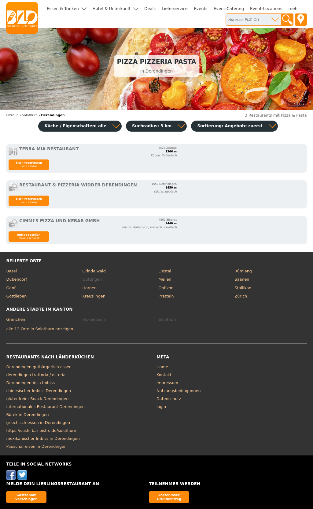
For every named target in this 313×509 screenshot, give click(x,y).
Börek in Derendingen (27, 414)
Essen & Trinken (63, 8)
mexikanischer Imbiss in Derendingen (42, 438)
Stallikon (243, 288)
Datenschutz (168, 398)
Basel (11, 271)
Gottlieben (16, 296)
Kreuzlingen (93, 296)
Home (162, 367)
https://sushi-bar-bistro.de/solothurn (41, 430)
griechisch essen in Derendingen (38, 422)
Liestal (165, 271)
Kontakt (163, 374)
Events (201, 8)
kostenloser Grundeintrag (169, 497)
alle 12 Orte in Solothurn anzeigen (39, 329)
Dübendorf (16, 279)
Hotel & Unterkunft (112, 8)
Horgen (89, 288)
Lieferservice (175, 8)
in (12, 115)
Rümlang (243, 271)
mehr (294, 8)
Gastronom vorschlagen (26, 497)
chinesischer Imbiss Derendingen (38, 390)
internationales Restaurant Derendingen (45, 406)
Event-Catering (229, 8)
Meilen (165, 279)
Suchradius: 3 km (151, 126)
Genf (10, 288)
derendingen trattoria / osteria (35, 374)
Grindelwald (93, 271)
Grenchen (15, 319)
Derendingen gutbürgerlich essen (39, 367)
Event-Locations (266, 8)
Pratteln (166, 296)
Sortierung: (229, 126)
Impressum (167, 382)
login (161, 406)
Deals (150, 8)
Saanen (242, 279)
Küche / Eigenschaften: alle (75, 126)
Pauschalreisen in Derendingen (36, 446)
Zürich (241, 296)
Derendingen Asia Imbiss (30, 382)
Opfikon (166, 288)
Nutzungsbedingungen (178, 390)
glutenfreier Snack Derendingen (37, 398)
